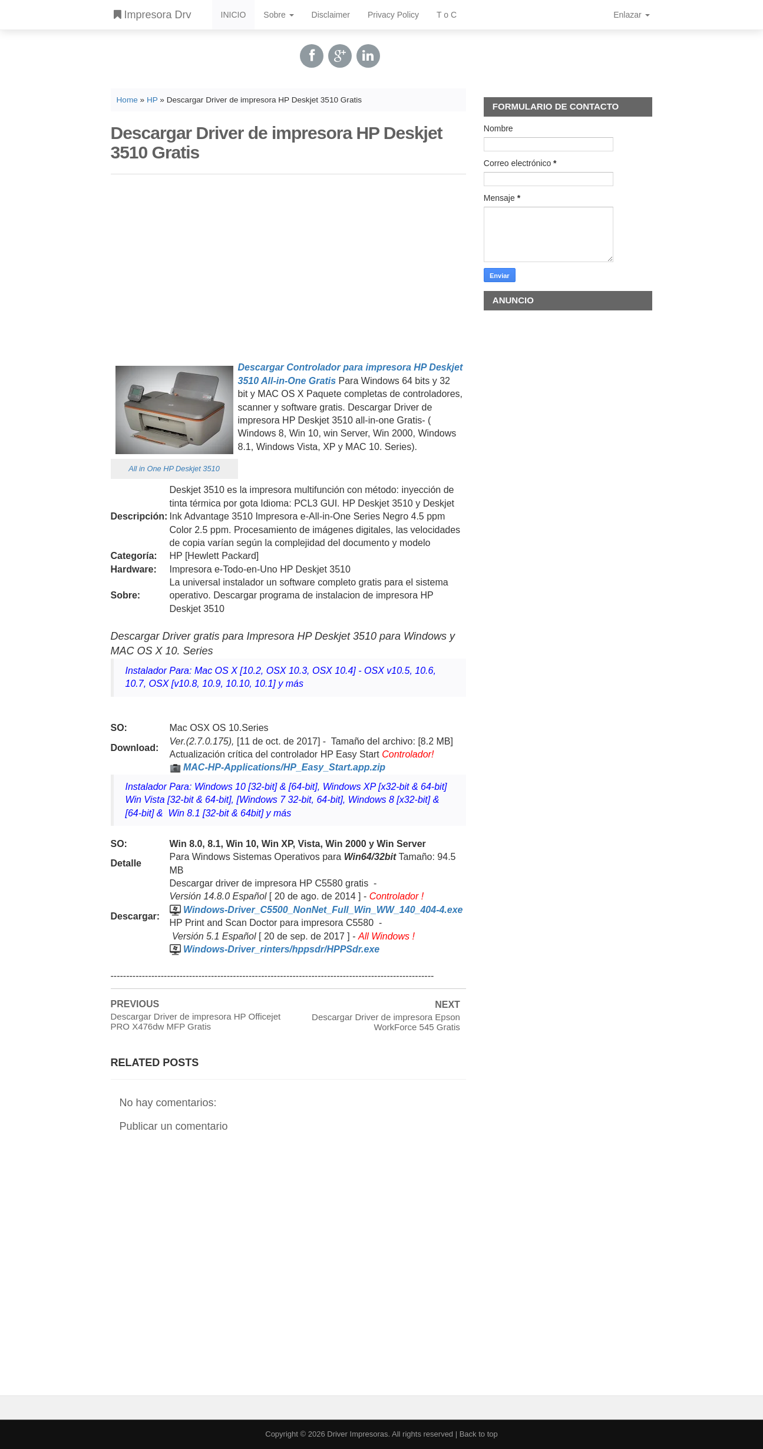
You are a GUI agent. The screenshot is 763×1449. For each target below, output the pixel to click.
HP (152, 99)
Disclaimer (331, 14)
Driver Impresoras (357, 1434)
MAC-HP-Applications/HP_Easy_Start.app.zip (284, 767)
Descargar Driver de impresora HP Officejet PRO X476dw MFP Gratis (196, 1021)
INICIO (233, 14)
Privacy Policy (393, 14)
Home (127, 99)
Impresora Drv (152, 15)
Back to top (479, 1434)
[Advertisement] (288, 265)
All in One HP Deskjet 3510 (174, 468)
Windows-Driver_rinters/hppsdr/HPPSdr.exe (281, 949)
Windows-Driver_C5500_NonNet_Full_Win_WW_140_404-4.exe (323, 910)
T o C (447, 14)
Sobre (278, 14)
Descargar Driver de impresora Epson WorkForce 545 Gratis (386, 1022)
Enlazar (631, 14)
